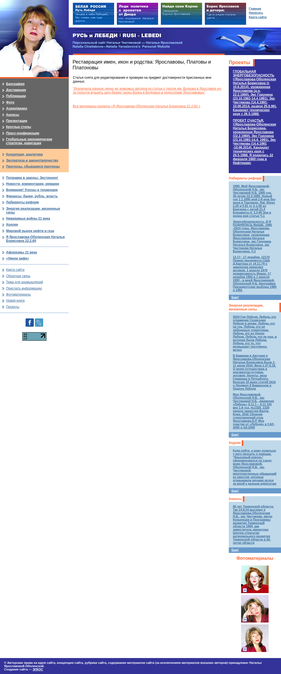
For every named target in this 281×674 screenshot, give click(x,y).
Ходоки (235, 443)
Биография (15, 84)
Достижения (16, 90)
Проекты (239, 62)
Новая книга (15, 300)
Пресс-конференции (22, 133)
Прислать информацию (24, 288)
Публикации (16, 96)
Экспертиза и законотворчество (32, 160)
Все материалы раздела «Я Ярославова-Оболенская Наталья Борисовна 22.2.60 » (136, 106)
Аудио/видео (16, 108)
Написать (256, 12)
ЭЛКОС (37, 669)
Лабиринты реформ (245, 178)
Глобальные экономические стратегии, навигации (29, 141)
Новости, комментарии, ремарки (32, 184)
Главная (255, 8)
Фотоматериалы (254, 558)
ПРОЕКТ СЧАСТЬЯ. (254, 142)
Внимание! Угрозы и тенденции (32, 190)
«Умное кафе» (17, 258)
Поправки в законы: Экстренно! (32, 178)
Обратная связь (18, 276)
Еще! (235, 297)
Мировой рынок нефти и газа (30, 231)
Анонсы (235, 499)
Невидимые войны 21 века (28, 218)
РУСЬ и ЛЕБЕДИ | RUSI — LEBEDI (117, 35)
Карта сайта (15, 270)
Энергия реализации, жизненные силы (246, 307)
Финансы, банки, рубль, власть (32, 196)
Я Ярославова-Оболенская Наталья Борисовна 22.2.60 (35, 239)
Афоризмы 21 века (21, 252)
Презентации (16, 121)
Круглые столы (18, 127)
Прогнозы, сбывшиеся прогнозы (33, 166)
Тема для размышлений (24, 282)
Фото (10, 102)
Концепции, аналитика (24, 154)
